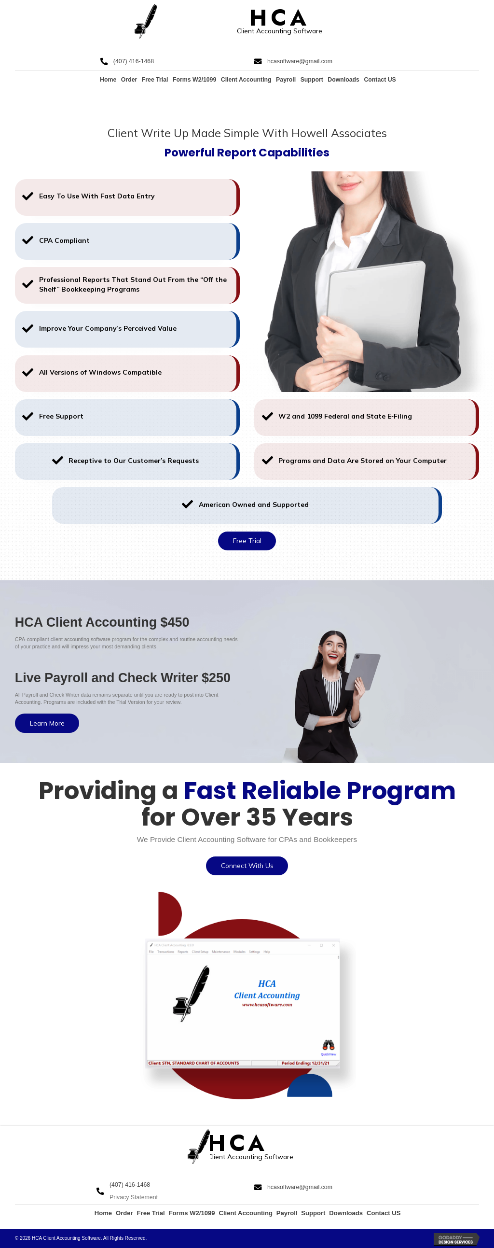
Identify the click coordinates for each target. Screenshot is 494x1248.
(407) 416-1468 (133, 61)
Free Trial (155, 79)
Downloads (343, 79)
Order (129, 79)
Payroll (286, 79)
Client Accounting (246, 79)
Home (108, 79)
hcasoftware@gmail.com (299, 61)
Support (312, 79)
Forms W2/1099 (194, 79)
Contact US (380, 79)
